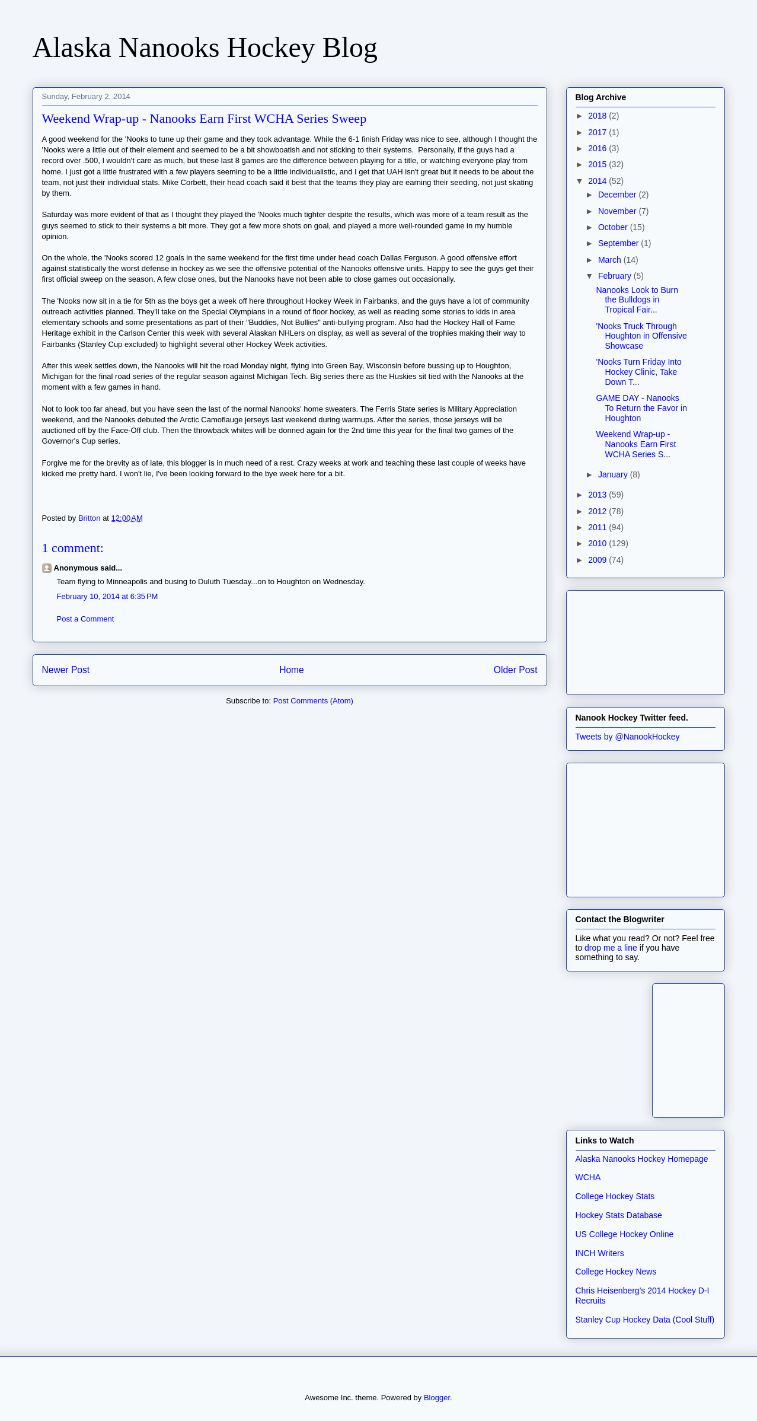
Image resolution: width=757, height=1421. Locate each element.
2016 (598, 148)
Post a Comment (85, 618)
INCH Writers (600, 1253)
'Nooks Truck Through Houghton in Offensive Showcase (641, 336)
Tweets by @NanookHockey (628, 736)
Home (291, 670)
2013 (598, 494)
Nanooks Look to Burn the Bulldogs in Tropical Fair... (637, 300)
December (618, 194)
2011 (598, 527)
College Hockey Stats (615, 1196)
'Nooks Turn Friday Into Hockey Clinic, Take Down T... (638, 372)
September (619, 243)
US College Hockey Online (625, 1234)
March (611, 260)
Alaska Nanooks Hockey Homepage (642, 1159)
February (616, 276)
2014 (598, 181)
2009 (598, 560)
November (618, 211)
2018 (598, 115)
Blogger (437, 1397)
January (614, 474)
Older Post (516, 670)
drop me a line (610, 947)
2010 (598, 543)
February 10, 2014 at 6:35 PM (107, 596)
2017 (598, 132)
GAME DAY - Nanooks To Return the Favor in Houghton (641, 408)
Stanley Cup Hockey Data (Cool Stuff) (645, 1319)
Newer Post (66, 670)
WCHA (588, 1177)
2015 (598, 164)
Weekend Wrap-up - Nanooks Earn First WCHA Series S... (636, 444)
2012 (598, 511)
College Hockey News (616, 1271)
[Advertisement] (629, 639)
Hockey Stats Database (619, 1215)
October (614, 227)
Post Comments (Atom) (313, 700)
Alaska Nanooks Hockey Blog (205, 47)
